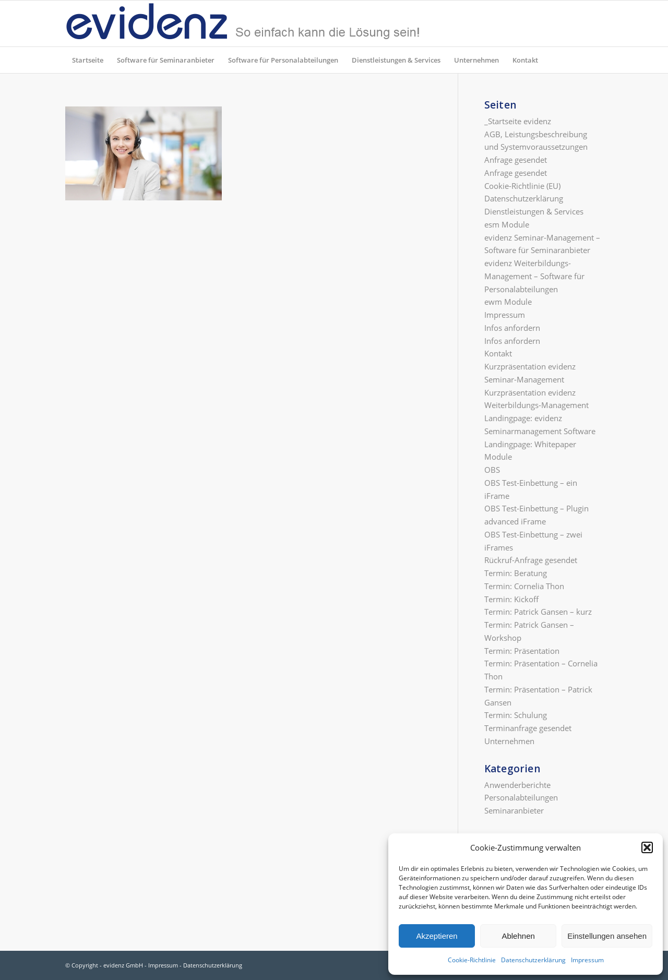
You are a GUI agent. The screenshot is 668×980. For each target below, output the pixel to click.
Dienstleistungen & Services (533, 211)
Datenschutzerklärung (533, 959)
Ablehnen (518, 935)
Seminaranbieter (514, 810)
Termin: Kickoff (511, 599)
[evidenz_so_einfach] (242, 23)
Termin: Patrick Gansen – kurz (538, 611)
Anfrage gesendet (515, 159)
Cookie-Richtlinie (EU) (522, 186)
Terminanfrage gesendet (527, 728)
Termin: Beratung (515, 573)
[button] (647, 847)
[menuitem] (87, 60)
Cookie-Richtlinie (472, 959)
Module (498, 456)
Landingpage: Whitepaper (530, 444)
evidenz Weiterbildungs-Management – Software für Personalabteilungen (534, 276)
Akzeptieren (436, 935)
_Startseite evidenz (517, 121)
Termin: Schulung (515, 715)
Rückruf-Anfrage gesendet (530, 560)
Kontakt (498, 353)
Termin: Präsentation (521, 651)
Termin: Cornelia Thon (524, 586)
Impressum (587, 959)
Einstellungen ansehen (607, 935)
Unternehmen (509, 741)
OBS (492, 469)
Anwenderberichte (517, 785)
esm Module (506, 224)
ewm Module (508, 301)
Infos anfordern (512, 327)
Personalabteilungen (521, 797)
